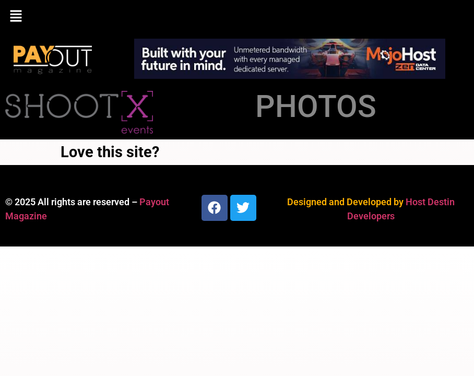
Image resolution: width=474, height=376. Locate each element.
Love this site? (110, 152)
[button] (237, 16)
